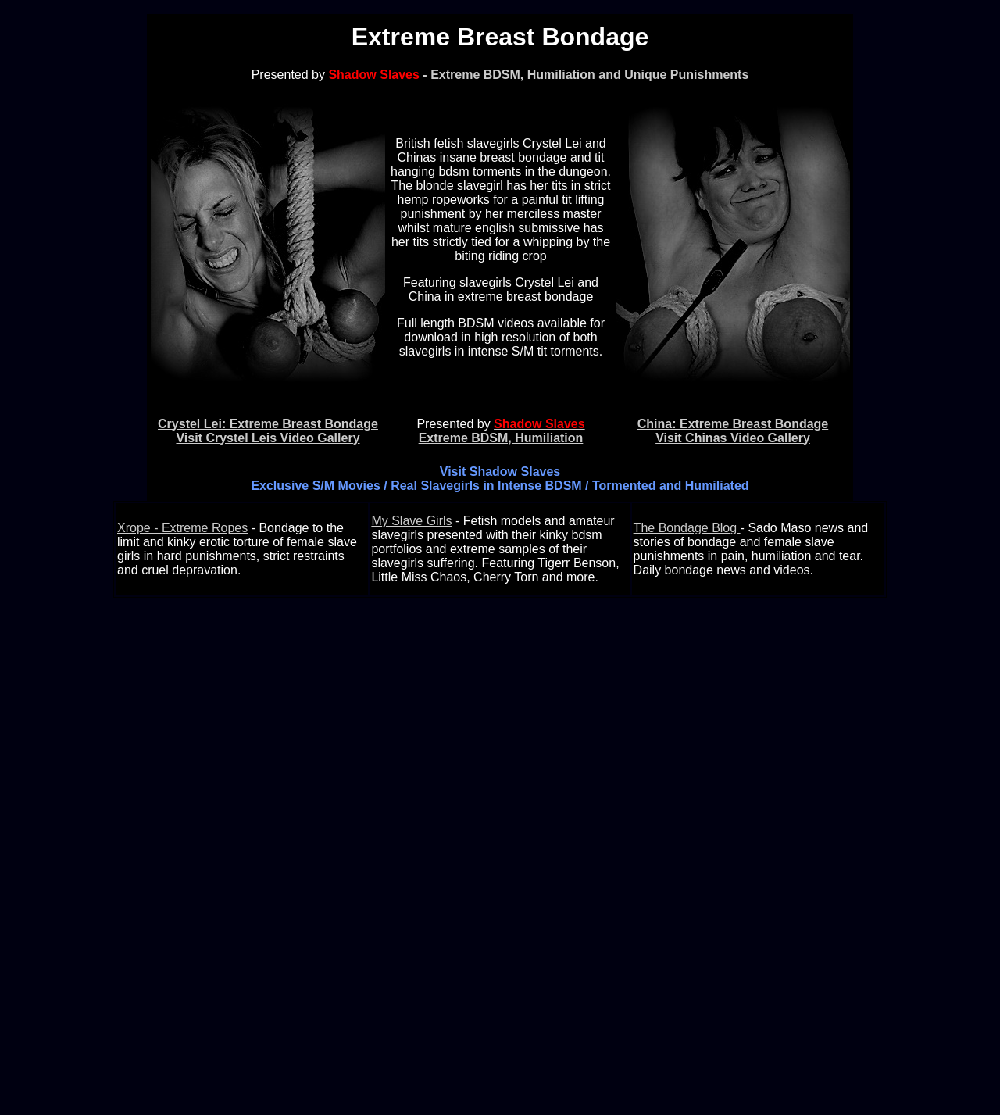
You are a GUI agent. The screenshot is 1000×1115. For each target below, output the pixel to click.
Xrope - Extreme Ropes (182, 527)
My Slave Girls (411, 520)
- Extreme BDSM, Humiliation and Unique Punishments (538, 74)
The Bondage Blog (687, 527)
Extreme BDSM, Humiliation (502, 431)
